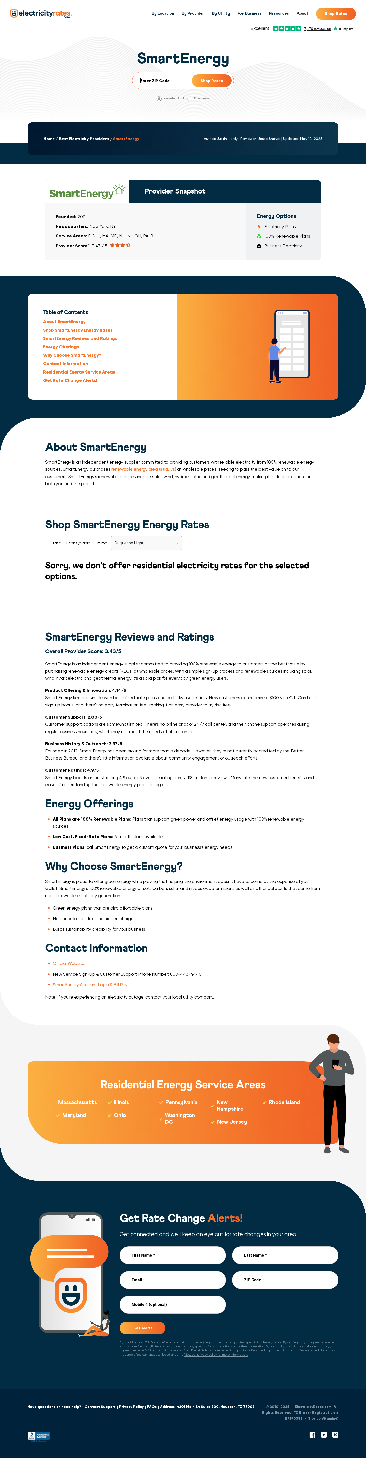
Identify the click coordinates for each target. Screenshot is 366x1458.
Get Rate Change (70, 380)
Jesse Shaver (269, 139)
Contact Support (100, 1407)
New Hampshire (230, 1106)
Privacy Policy (131, 1407)
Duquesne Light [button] (129, 543)
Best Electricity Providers (84, 138)
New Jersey (232, 1122)
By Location (163, 13)
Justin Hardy (227, 139)
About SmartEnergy (64, 321)
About (303, 13)
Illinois (121, 1102)
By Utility (221, 13)
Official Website (68, 963)
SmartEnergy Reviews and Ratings (80, 338)
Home (49, 138)
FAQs (152, 1407)
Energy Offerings (61, 346)
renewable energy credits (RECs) (143, 469)
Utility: (101, 543)
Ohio (120, 1115)
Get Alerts (142, 1328)
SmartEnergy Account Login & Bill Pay (90, 984)
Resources (279, 13)
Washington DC (180, 1119)
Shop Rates (336, 13)
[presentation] (270, 1306)
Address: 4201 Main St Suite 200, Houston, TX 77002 (207, 1407)
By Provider (193, 13)
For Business (250, 13)
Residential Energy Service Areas (79, 372)
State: (56, 543)
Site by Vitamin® (323, 1418)
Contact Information (65, 363)
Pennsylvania (181, 1102)
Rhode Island (284, 1102)
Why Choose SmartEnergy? (72, 355)
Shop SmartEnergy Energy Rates (78, 330)
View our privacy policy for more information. (216, 1354)
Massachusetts (77, 1102)
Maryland (74, 1115)
